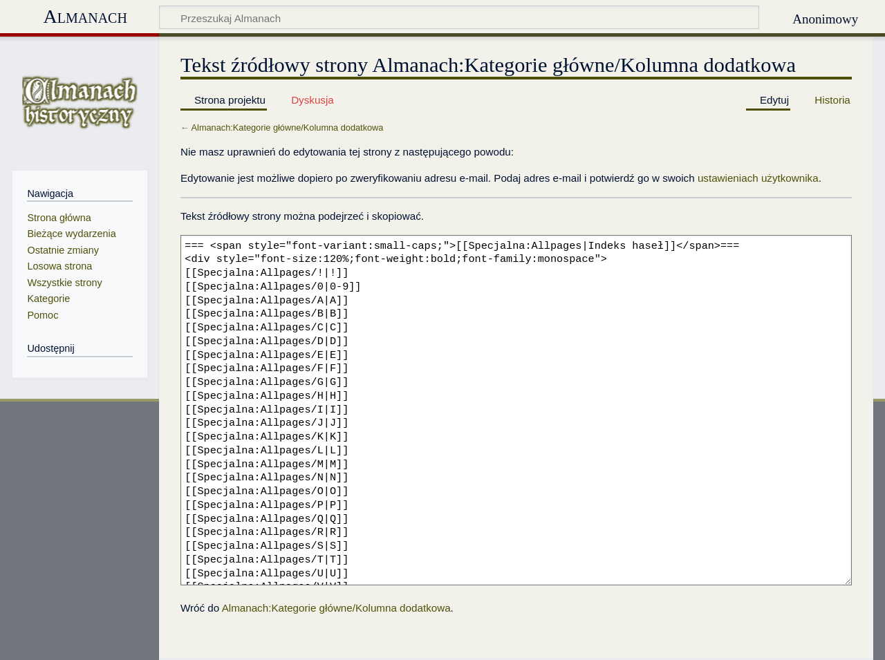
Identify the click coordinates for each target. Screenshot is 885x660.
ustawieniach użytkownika (758, 178)
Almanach (85, 16)
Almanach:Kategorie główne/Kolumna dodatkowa (288, 127)
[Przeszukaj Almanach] (459, 17)
